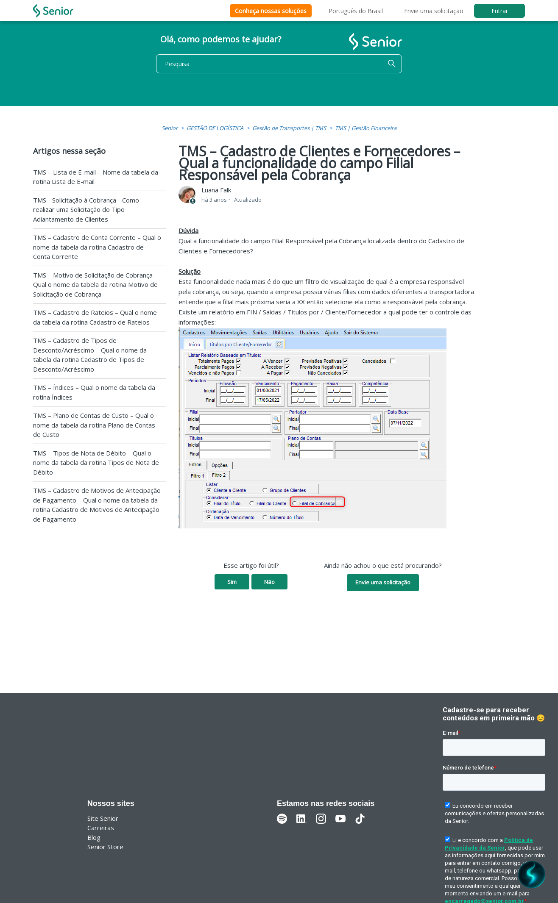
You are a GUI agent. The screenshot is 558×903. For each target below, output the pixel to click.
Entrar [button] (499, 11)
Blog (93, 837)
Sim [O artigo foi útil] (232, 582)
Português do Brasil (356, 11)
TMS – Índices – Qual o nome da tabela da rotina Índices (94, 392)
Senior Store (105, 846)
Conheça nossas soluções (271, 11)
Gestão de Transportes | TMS (289, 128)
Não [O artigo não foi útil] (269, 582)
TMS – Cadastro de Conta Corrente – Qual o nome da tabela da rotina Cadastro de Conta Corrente (97, 247)
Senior (170, 128)
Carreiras (100, 827)
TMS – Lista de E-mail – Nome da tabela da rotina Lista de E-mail (95, 177)
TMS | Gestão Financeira (365, 128)
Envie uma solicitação (433, 11)
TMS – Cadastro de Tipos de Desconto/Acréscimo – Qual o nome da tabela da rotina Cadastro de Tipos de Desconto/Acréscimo (90, 354)
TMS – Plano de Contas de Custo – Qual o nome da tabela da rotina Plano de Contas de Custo (94, 425)
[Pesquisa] (279, 63)
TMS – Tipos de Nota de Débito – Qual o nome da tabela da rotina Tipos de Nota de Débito (96, 462)
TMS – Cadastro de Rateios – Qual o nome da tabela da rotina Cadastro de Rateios (95, 317)
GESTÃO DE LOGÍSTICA (215, 128)
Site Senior (102, 818)
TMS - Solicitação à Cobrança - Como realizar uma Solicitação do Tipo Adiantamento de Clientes (86, 209)
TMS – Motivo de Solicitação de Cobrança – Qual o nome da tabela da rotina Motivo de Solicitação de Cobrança (95, 284)
